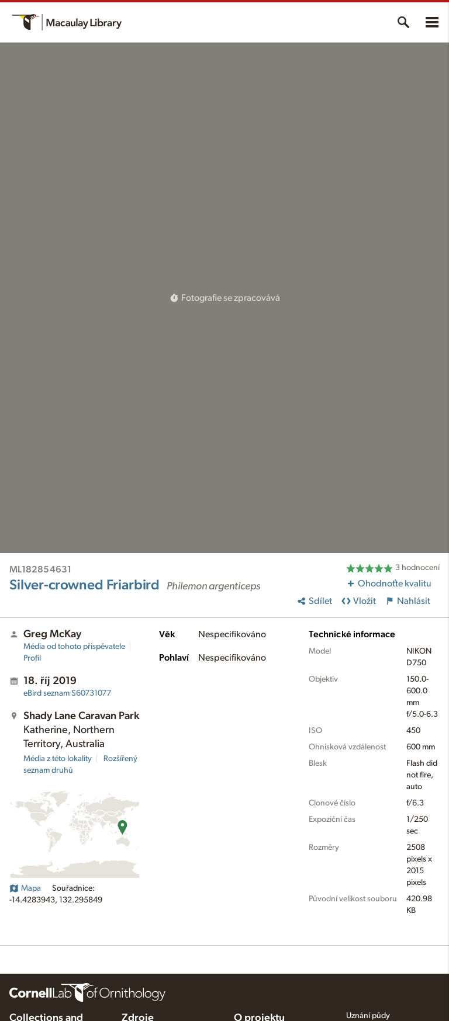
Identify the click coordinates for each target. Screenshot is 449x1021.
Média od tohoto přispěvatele (74, 647)
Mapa (25, 888)
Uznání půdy (368, 1016)
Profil (32, 658)
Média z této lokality (57, 759)
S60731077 (67, 693)
